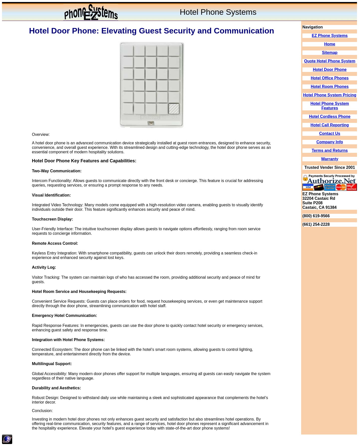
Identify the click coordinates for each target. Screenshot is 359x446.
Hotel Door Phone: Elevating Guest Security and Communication (151, 30)
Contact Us (329, 133)
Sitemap (329, 52)
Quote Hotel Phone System (329, 61)
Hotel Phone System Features (329, 105)
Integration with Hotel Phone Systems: (68, 340)
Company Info (329, 142)
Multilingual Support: (52, 364)
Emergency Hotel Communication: (64, 315)
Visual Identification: (51, 195)
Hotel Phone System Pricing (329, 95)
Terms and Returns (330, 150)
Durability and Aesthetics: (56, 388)
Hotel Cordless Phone (329, 116)
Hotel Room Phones (330, 86)
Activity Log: (44, 267)
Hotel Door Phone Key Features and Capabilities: (84, 160)
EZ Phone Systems (330, 35)
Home (329, 44)
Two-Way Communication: (57, 171)
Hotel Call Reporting (330, 125)
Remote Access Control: (55, 243)
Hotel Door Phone (330, 69)
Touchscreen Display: (52, 219)
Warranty (329, 159)
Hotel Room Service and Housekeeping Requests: (79, 291)
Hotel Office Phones (330, 78)
